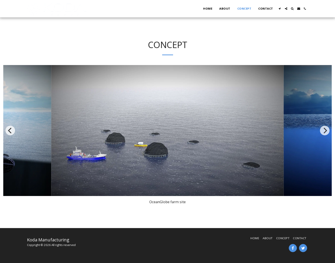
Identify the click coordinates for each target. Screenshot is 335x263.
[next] (325, 130)
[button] (280, 8)
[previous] (10, 130)
